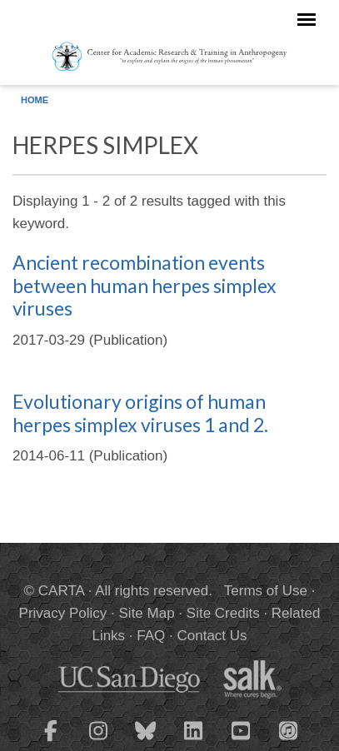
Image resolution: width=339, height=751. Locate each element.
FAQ (151, 636)
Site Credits (223, 613)
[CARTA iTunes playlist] (288, 729)
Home (34, 100)
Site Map (147, 613)
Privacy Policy (63, 613)
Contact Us (212, 636)
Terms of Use (265, 591)
